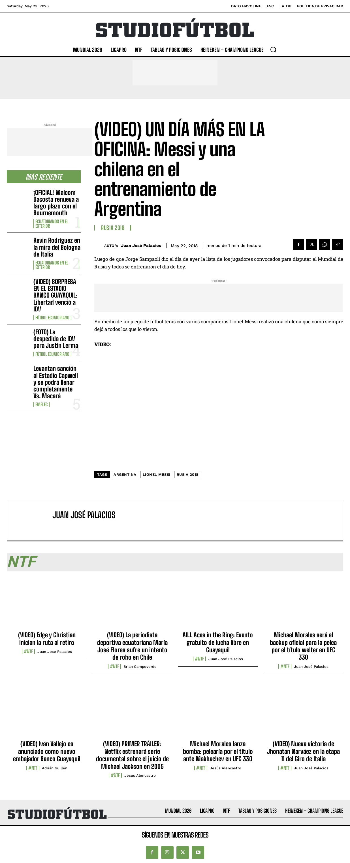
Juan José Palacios (141, 245)
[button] (273, 49)
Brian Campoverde (140, 666)
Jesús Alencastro (140, 775)
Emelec (41, 404)
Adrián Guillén (54, 768)
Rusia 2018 (112, 228)
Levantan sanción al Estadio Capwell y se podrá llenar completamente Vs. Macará (55, 382)
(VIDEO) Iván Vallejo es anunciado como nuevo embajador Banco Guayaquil (46, 751)
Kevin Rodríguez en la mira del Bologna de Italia (56, 247)
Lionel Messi (156, 474)
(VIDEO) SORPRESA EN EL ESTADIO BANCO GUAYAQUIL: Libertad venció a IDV (55, 295)
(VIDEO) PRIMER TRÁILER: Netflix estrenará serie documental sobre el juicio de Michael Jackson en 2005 (132, 755)
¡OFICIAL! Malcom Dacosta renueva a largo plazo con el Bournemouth (56, 203)
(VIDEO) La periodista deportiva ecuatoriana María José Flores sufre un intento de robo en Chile (132, 646)
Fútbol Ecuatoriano (52, 317)
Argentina (125, 474)
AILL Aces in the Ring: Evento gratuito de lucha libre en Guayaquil (218, 642)
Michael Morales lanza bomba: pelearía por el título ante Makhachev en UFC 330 (218, 751)
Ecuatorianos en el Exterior (51, 223)
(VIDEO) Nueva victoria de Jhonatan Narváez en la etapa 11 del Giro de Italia (303, 751)
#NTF (28, 651)
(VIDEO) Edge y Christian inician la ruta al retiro (47, 638)
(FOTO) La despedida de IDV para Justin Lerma (55, 338)
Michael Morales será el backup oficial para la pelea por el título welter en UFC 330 (303, 646)
